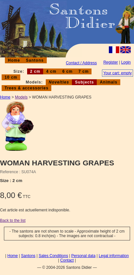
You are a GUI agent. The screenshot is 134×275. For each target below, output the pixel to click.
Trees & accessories (26, 88)
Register (110, 62)
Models (21, 97)
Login (126, 62)
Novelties (59, 82)
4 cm (51, 71)
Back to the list (12, 220)
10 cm (11, 77)
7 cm (83, 71)
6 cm (67, 71)
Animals (108, 82)
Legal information (114, 255)
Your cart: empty (117, 73)
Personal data (83, 255)
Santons (34, 60)
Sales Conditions (53, 255)
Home (14, 60)
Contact (67, 260)
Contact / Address (81, 63)
